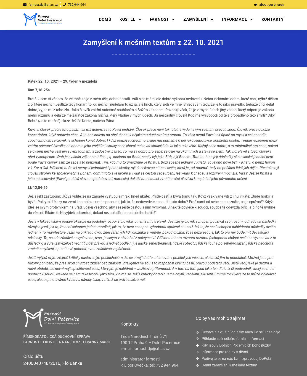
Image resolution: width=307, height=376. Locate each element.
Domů (105, 19)
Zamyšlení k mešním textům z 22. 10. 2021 (153, 42)
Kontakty (273, 19)
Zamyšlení (198, 19)
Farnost (163, 19)
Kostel (130, 19)
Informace (237, 19)
